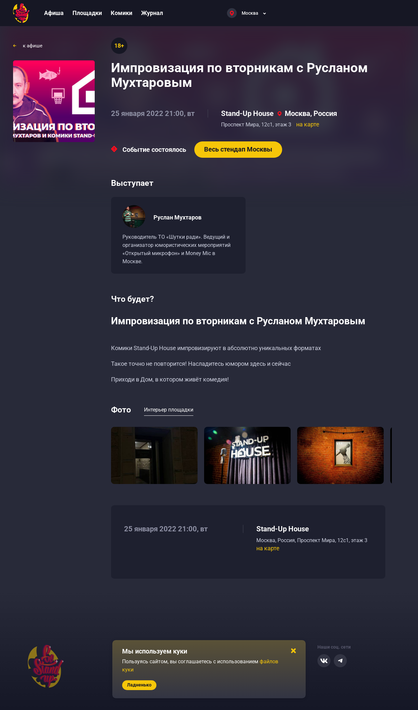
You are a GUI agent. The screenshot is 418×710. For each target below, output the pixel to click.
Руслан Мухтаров (177, 217)
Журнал (152, 12)
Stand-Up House (247, 113)
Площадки (87, 12)
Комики (121, 12)
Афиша (54, 12)
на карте (307, 124)
